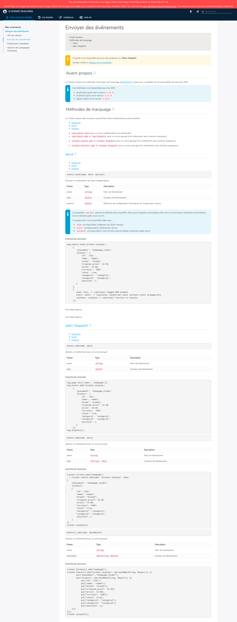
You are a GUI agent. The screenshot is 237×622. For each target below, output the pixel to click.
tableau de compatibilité (100, 62)
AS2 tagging (45, 17)
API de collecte (14, 35)
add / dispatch (79, 46)
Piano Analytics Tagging (19, 17)
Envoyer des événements (19, 39)
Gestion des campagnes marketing (18, 49)
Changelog (66, 17)
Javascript (76, 122)
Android (75, 128)
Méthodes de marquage (81, 40)
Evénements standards (18, 43)
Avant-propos (76, 37)
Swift (73, 125)
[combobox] (216, 11)
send (75, 43)
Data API (85, 17)
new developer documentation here (159, 6)
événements (127, 82)
